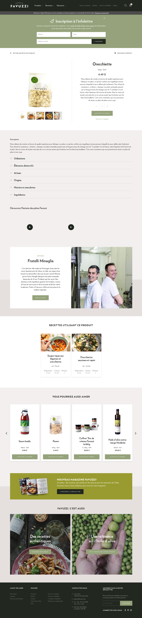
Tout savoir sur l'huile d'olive (102, 551)
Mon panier (13, 594)
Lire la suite (40, 297)
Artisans (33, 598)
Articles (33, 596)
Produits (38, 6)
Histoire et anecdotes (24, 188)
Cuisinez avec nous (40, 551)
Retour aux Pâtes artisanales (22, 53)
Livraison (12, 596)
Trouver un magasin (84, 5)
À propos (33, 594)
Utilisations (19, 158)
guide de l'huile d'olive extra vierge (82, 26)
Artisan (17, 173)
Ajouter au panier (102, 113)
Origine (17, 180)
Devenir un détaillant (105, 5)
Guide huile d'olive (36, 601)
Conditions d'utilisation (54, 598)
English (115, 5)
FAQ (32, 603)
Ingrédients (19, 195)
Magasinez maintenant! (102, 13)
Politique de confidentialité (55, 601)
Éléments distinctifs (23, 166)
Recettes (48, 6)
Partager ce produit (123, 53)
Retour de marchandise (16, 598)
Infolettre (94, 5)
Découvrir (60, 6)
